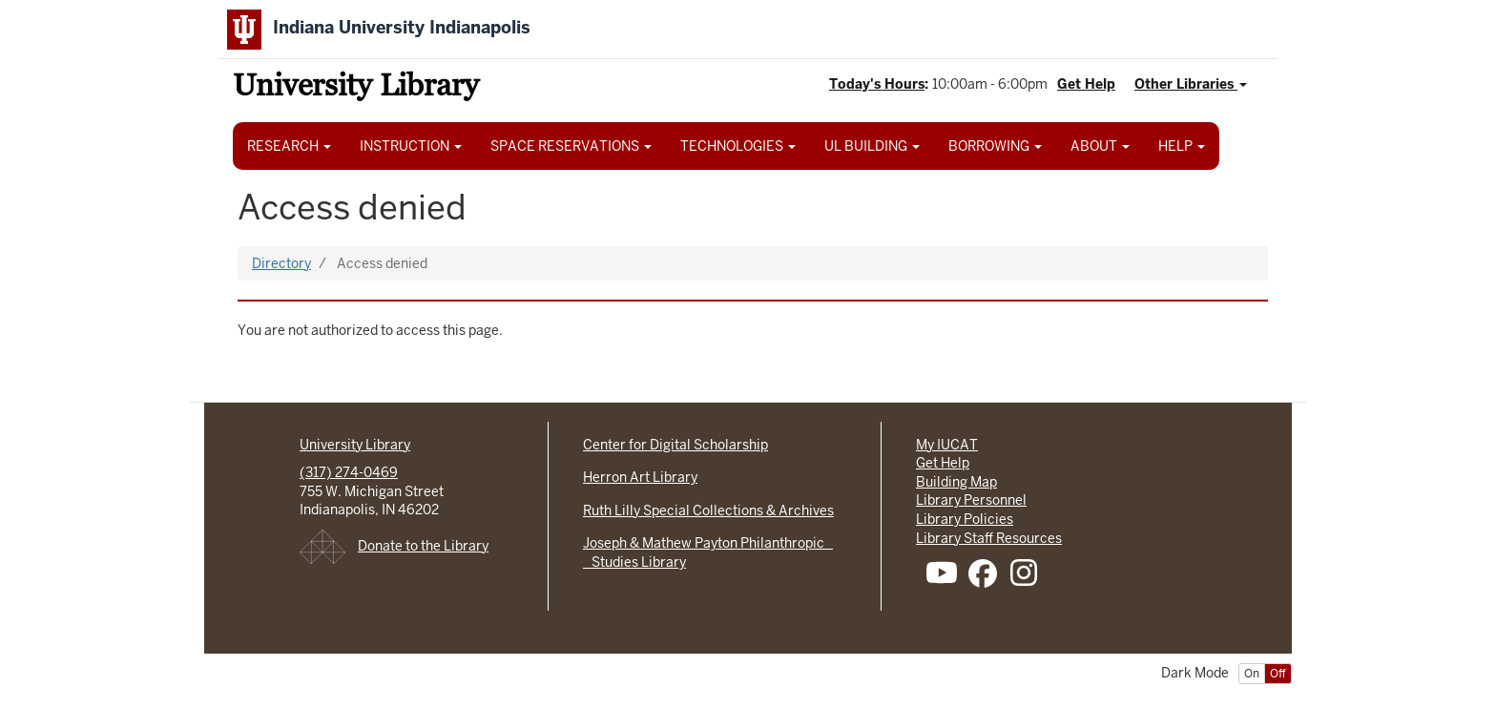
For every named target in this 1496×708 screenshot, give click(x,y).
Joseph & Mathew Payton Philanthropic (708, 543)
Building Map (956, 481)
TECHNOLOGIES (738, 146)
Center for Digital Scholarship (675, 444)
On (1251, 673)
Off (1278, 673)
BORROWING (995, 146)
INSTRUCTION (411, 146)
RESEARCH (289, 146)
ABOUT (1100, 146)
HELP (1181, 146)
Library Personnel (971, 500)
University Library (356, 88)
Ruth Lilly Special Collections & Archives (708, 510)
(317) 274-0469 (349, 472)
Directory (281, 263)
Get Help (1086, 84)
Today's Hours (877, 84)
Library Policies (964, 519)
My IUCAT (947, 444)
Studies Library (634, 562)
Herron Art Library (640, 477)
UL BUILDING (872, 146)
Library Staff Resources (989, 538)
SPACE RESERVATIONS (571, 146)
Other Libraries (1190, 84)
